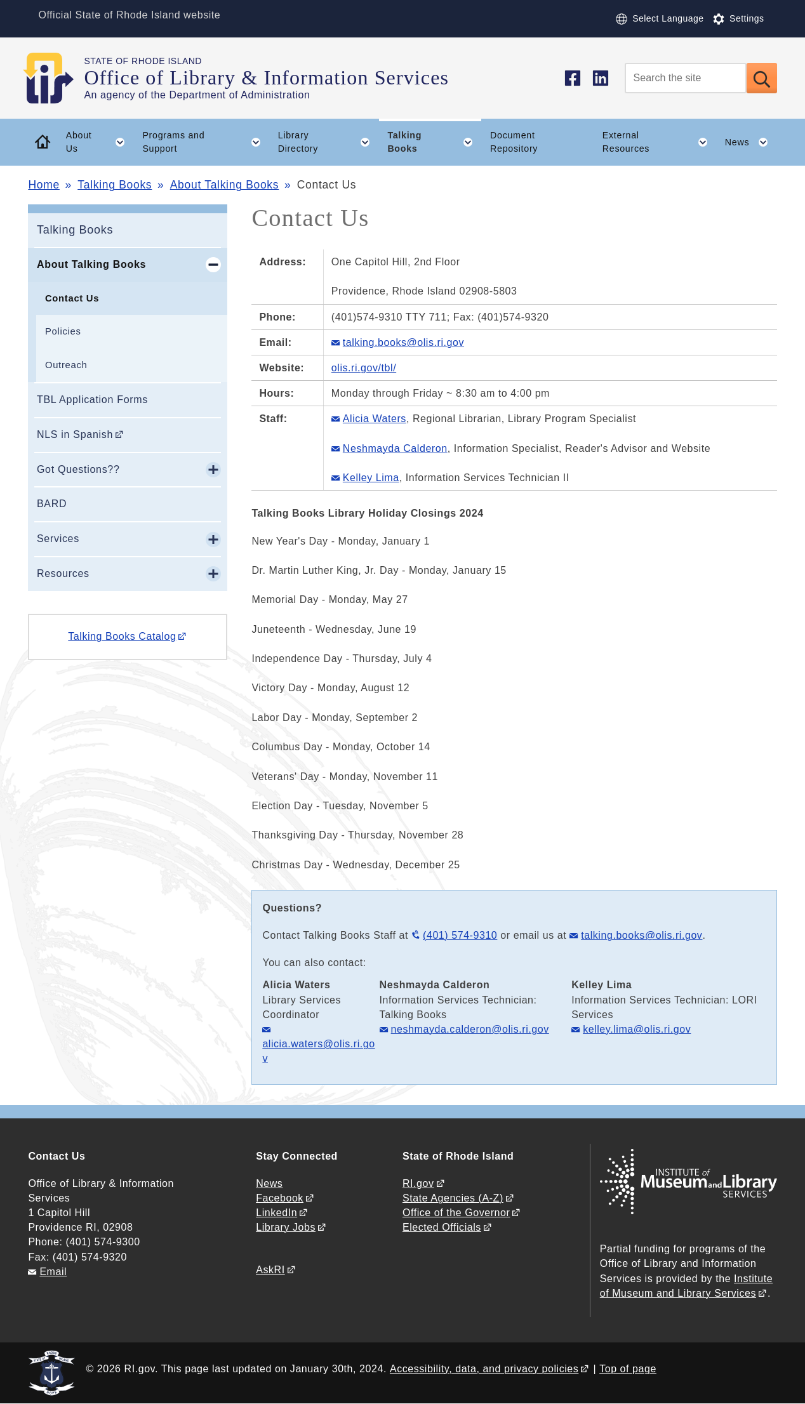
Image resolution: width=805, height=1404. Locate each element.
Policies (63, 331)
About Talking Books (224, 184)
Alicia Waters (374, 418)
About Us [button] (100, 142)
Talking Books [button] (434, 142)
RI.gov (418, 1183)
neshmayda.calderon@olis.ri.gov (470, 1029)
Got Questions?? (78, 469)
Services (58, 538)
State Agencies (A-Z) (453, 1198)
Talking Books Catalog (122, 636)
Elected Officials (442, 1227)
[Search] (686, 78)
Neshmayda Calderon (395, 448)
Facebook (279, 1198)
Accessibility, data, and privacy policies (484, 1368)
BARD (52, 503)
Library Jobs (286, 1227)
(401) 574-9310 (460, 935)
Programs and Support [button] (205, 142)
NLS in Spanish (75, 434)
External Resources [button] (659, 142)
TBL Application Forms (92, 399)
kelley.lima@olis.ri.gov (637, 1029)
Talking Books (114, 184)
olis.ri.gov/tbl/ (363, 367)
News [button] (751, 142)
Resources (63, 573)
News (269, 1183)
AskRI (270, 1269)
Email (53, 1271)
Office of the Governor (456, 1212)
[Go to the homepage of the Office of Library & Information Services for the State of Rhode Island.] (56, 78)
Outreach (66, 365)
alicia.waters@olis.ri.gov (318, 1051)
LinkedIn (276, 1212)
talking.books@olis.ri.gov (641, 935)
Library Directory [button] (328, 142)
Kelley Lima (371, 477)
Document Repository (514, 142)
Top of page (627, 1368)
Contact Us (72, 298)
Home (43, 184)
